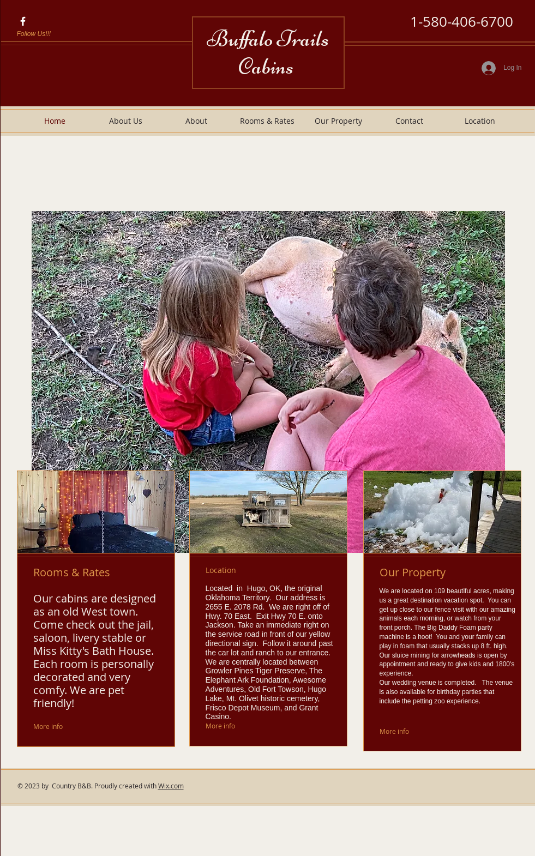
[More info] (59, 726)
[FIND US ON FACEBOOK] (23, 21)
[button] (268, 382)
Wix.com (171, 785)
